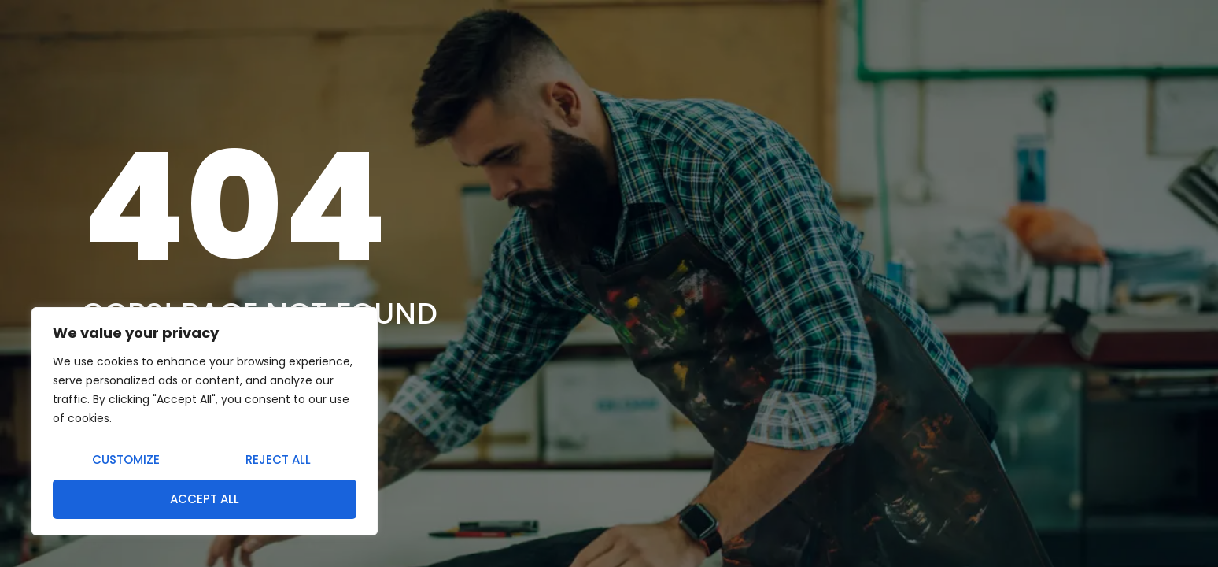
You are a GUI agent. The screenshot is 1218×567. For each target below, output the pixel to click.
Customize (126, 459)
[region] (204, 421)
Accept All (204, 499)
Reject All (278, 459)
